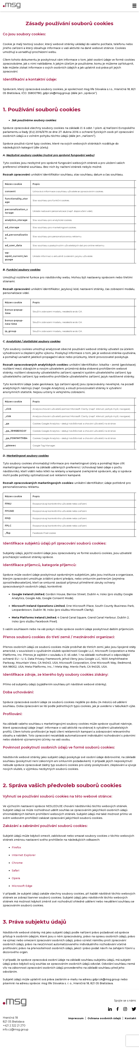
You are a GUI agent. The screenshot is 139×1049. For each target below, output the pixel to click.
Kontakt (130, 1018)
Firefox (16, 847)
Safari (15, 870)
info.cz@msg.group (15, 1029)
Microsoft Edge (22, 886)
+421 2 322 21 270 (14, 1025)
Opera (16, 878)
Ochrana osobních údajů (104, 1018)
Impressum (76, 1018)
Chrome (17, 863)
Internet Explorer (24, 855)
